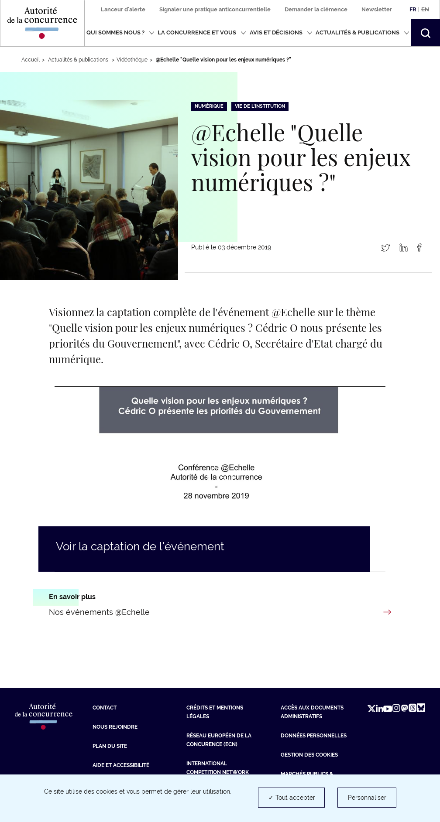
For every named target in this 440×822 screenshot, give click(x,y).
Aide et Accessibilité (121, 765)
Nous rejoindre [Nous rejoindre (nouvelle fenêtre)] (115, 727)
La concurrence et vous (202, 32)
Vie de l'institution (260, 106)
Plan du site (110, 746)
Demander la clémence (316, 9)
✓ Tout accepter (291, 797)
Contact (105, 708)
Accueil (30, 60)
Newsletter (376, 9)
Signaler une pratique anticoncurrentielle (215, 9)
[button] (425, 33)
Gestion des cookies (309, 755)
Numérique (209, 106)
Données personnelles (314, 736)
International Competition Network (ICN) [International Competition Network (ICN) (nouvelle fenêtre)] (217, 772)
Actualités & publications (362, 32)
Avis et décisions (281, 32)
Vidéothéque (132, 60)
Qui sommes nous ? (120, 32)
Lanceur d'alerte (123, 9)
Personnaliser (367, 797)
